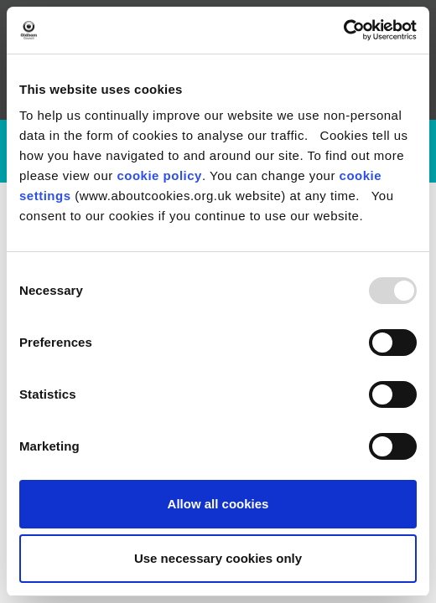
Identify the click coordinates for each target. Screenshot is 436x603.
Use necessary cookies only (218, 558)
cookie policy (159, 175)
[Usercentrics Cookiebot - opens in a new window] (343, 30)
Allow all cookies (218, 504)
